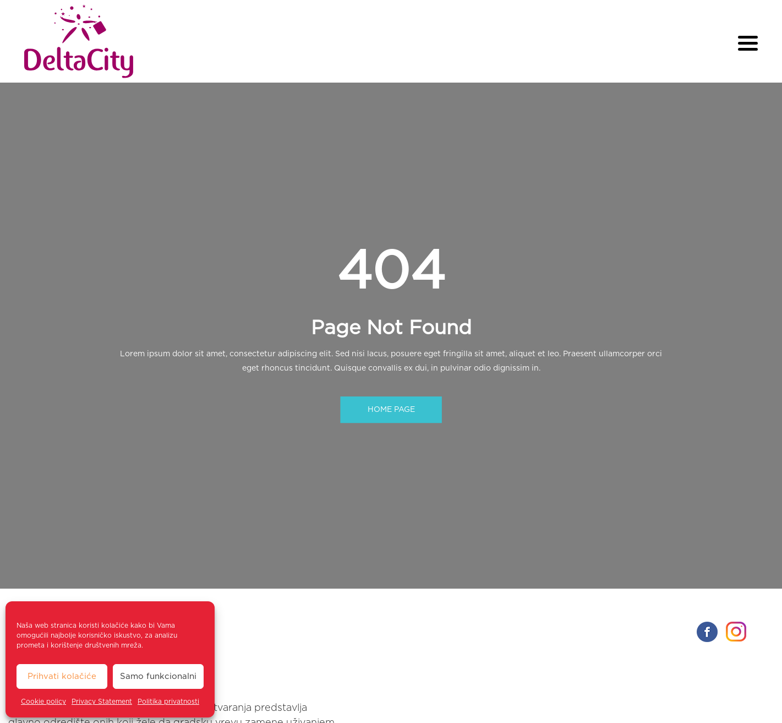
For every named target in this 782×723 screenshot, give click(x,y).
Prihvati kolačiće (62, 676)
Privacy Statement (102, 701)
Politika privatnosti (168, 701)
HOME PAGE (391, 410)
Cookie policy (43, 701)
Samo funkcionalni (158, 676)
